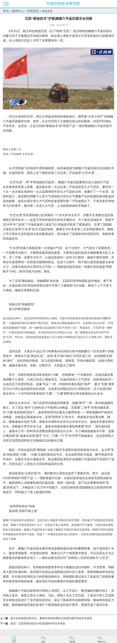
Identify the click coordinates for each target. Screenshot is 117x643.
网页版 (72, 642)
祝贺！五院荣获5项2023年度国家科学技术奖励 (38, 623)
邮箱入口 (102, 642)
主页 (14, 642)
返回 (43, 642)
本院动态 (33, 11)
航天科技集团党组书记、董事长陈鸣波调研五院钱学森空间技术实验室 (51, 618)
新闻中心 (18, 11)
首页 (6, 11)
